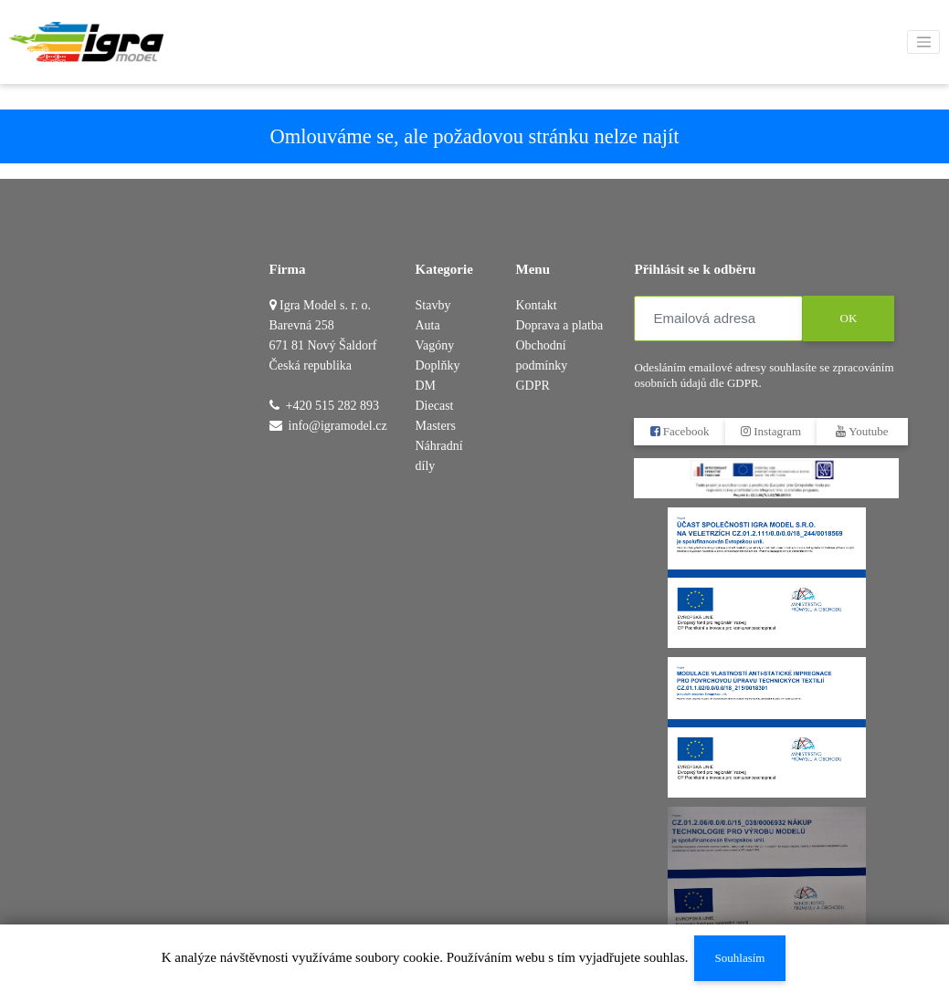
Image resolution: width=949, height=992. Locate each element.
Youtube (863, 431)
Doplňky (438, 365)
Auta (428, 325)
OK (849, 318)
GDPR (532, 385)
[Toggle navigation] (923, 42)
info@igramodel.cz (338, 426)
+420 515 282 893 (332, 405)
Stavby (433, 305)
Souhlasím (739, 958)
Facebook (680, 431)
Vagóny (435, 345)
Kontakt (535, 305)
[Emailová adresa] (718, 318)
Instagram (771, 431)
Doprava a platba (559, 325)
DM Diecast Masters (436, 406)
